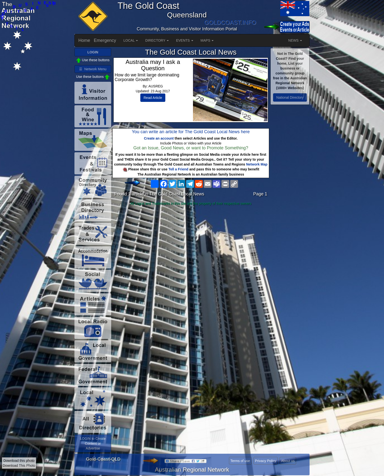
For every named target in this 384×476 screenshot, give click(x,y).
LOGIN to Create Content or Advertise (93, 443)
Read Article (153, 98)
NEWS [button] (295, 40)
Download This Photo (19, 465)
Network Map (256, 164)
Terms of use (240, 461)
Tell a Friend (178, 169)
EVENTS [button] (184, 40)
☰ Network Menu (92, 69)
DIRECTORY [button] (157, 40)
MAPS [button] (207, 40)
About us (288, 461)
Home (84, 40)
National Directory (289, 97)
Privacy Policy (265, 461)
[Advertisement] (190, 246)
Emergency (105, 40)
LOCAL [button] (130, 40)
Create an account (159, 138)
